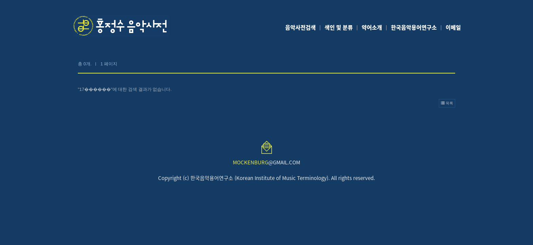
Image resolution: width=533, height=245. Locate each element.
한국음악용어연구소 (414, 27)
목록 (447, 103)
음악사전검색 (300, 27)
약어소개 (372, 27)
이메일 (453, 27)
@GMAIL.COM (266, 162)
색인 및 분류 (339, 27)
